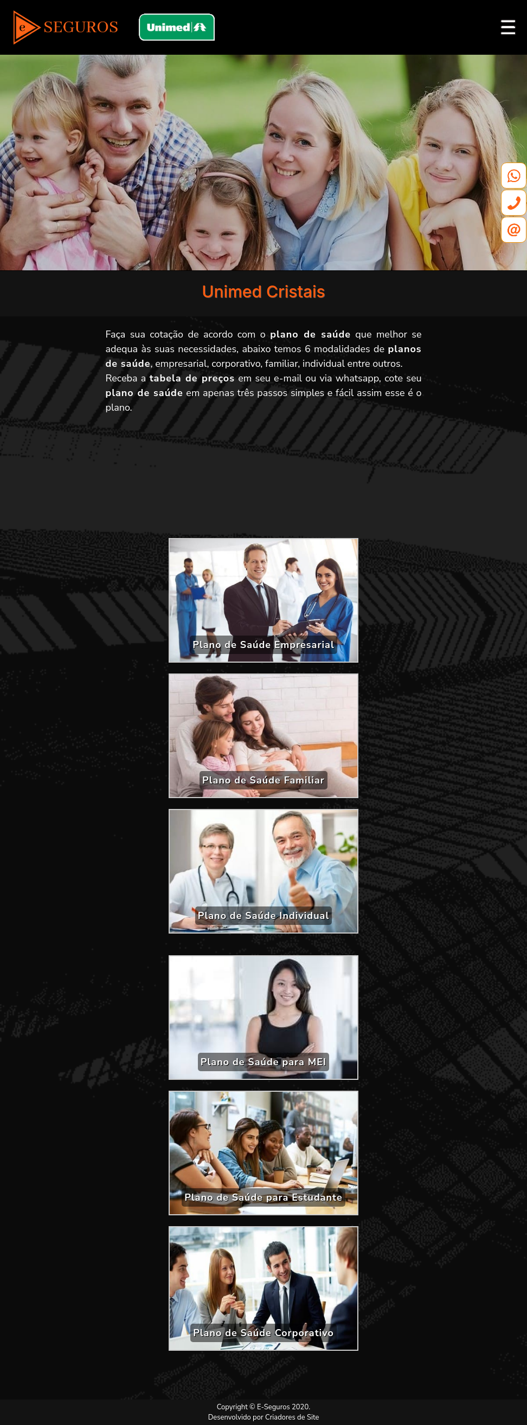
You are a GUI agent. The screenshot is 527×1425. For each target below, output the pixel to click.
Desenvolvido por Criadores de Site (263, 1417)
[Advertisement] (263, 480)
